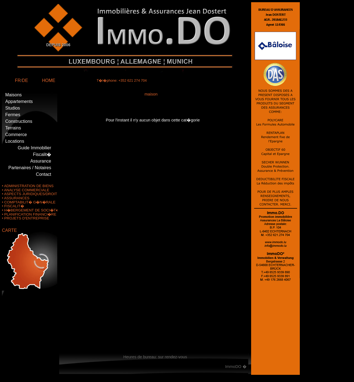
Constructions (18, 121)
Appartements (19, 101)
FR (18, 80)
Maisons (13, 94)
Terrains (13, 128)
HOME (48, 80)
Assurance (40, 161)
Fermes (12, 114)
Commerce (16, 134)
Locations (14, 141)
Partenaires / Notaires (29, 167)
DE (25, 80)
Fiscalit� (42, 154)
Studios (12, 108)
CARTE (9, 230)
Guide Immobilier (34, 147)
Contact (43, 174)
